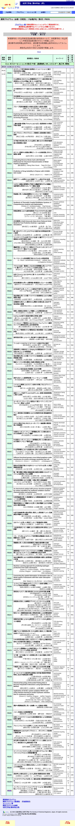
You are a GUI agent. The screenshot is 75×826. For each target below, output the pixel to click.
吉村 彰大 (47, 659)
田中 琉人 (40, 181)
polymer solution (58, 157)
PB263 (9, 545)
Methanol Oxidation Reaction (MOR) (59, 489)
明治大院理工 (36, 188)
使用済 (30, 557)
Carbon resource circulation (58, 606)
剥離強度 (34, 552)
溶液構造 (19, 143)
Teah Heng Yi (35, 608)
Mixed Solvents (58, 299)
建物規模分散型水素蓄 (35, 472)
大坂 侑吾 (47, 396)
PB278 (9, 676)
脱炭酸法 (30, 497)
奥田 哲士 (34, 563)
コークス (19, 362)
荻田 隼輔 (27, 73)
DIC (40, 251)
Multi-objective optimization (58, 281)
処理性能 (49, 557)
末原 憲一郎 (47, 678)
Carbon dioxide (58, 780)
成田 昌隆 (24, 664)
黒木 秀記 (47, 427)
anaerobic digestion (59, 667)
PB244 (9, 426)
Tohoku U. (25, 206)
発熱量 (30, 369)
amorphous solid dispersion (58, 172)
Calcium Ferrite (58, 325)
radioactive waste (59, 705)
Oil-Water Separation (60, 563)
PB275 (9, 650)
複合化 (24, 349)
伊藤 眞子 (49, 714)
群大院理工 (27, 345)
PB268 (9, 586)
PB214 (9, 188)
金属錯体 (16, 302)
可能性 (33, 585)
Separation (57, 718)
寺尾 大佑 (39, 469)
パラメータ (43, 282)
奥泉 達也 (32, 388)
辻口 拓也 (29, 398)
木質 (26, 296)
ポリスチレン (42, 731)
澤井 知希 (30, 333)
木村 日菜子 (28, 299)
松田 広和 (49, 776)
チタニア (30, 536)
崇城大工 (18, 782)
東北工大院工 (19, 83)
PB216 (9, 205)
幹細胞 (16, 194)
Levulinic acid (57, 649)
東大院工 (25, 226)
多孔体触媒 (18, 512)
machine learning (58, 249)
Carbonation (57, 626)
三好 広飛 (29, 469)
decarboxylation (58, 497)
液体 (18, 441)
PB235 (9, 351)
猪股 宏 (49, 85)
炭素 (41, 393)
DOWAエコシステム (30, 597)
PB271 (9, 615)
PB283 (9, 720)
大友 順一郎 (48, 326)
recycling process (59, 771)
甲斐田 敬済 (39, 405)
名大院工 (20, 418)
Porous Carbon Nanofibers (58, 493)
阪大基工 (18, 73)
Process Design (58, 231)
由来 (34, 384)
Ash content (57, 370)
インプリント (35, 583)
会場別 (43, 12)
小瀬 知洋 (49, 563)
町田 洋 (38, 418)
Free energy (57, 74)
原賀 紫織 (29, 359)
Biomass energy (58, 530)
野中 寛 (41, 680)
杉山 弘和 (49, 199)
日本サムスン (32, 407)
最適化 (16, 239)
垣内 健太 (32, 110)
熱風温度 (25, 675)
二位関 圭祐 (47, 136)
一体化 (35, 789)
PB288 (9, 767)
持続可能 (33, 648)
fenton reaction (58, 540)
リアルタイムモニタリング (43, 247)
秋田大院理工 (24, 587)
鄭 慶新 (41, 688)
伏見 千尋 (49, 652)
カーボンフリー (36, 423)
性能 (31, 107)
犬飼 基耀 (29, 269)
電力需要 (19, 472)
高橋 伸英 (49, 372)
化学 (26, 237)
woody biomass (58, 356)
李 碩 (42, 226)
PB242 (9, 406)
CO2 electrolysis (58, 313)
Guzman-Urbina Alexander (42, 243)
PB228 (9, 305)
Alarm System (58, 178)
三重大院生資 (36, 676)
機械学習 (38, 184)
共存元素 (43, 591)
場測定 (19, 621)
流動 (29, 480)
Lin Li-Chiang (48, 119)
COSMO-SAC (58, 169)
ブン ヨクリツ (36, 625)
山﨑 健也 (37, 516)
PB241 (9, 395)
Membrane (57, 241)
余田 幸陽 (49, 339)
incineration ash (58, 596)
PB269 (9, 595)
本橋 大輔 (47, 623)
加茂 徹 (29, 736)
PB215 (9, 197)
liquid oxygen (57, 106)
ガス (15, 89)
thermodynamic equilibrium (58, 175)
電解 (32, 311)
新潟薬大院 (19, 561)
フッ (23, 591)
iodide (55, 661)
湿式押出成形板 (30, 673)
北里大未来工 (37, 73)
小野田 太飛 (48, 548)
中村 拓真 (47, 603)
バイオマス (32, 296)
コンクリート (38, 619)
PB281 (9, 706)
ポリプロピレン (19, 133)
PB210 (9, 154)
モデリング (21, 231)
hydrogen (56, 475)
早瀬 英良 (31, 136)
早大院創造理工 (20, 380)
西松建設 (24, 790)
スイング (19, 393)
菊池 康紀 (49, 610)
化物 (23, 655)
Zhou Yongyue (26, 571)
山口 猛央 (49, 429)
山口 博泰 (30, 452)
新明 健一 (47, 189)
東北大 (42, 85)
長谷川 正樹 (33, 664)
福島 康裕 (49, 244)
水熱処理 (19, 767)
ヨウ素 (16, 655)
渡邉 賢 (49, 688)
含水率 (43, 667)
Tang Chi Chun (46, 165)
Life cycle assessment (57, 603)
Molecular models (59, 116)
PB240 (9, 387)
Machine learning (58, 693)
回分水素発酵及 (29, 543)
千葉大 (23, 524)
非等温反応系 (45, 231)
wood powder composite (57, 674)
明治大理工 (39, 191)
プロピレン (30, 133)
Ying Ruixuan (46, 206)
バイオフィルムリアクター (28, 551)
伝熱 (34, 480)
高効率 (16, 774)
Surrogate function (59, 271)
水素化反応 (23, 774)
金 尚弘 (17, 67)
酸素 (50, 323)
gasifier (56, 466)
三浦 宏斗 (31, 554)
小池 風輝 (31, 720)
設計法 (38, 231)
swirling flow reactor (59, 336)
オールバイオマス (19, 673)
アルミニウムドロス (20, 726)
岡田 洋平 (37, 318)
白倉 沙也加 (47, 476)
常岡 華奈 (47, 676)
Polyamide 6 (57, 686)
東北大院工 (40, 83)
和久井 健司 (47, 546)
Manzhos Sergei (38, 477)
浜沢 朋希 (30, 353)
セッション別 (31, 12)
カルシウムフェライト (41, 323)
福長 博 (39, 372)
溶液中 (21, 152)
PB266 (9, 569)
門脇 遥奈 (29, 291)
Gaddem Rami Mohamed (34, 214)
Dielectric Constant (59, 189)
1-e (68, 116)
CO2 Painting (57, 80)
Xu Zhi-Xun (38, 581)
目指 (40, 268)
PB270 (9, 606)
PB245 (9, 434)
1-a (68, 73)
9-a (68, 305)
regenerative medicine (57, 198)
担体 (41, 583)
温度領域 (43, 123)
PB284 (9, 726)
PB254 (9, 506)
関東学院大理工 (26, 306)
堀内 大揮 (39, 278)
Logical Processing (59, 180)
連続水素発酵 (40, 543)
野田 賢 (49, 181)
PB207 (9, 126)
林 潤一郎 (30, 366)
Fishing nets (57, 688)
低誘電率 (16, 186)
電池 (22, 403)
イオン (19, 403)
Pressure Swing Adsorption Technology (58, 378)
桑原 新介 (47, 662)
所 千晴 (49, 599)
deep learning (58, 577)
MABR (55, 551)
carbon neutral (58, 415)
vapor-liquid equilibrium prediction (57, 128)
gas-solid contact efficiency (58, 468)
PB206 (9, 116)
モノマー (30, 186)
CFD (55, 213)
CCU (55, 631)
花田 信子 (49, 313)
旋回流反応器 (18, 337)
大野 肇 (39, 244)
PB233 (9, 338)
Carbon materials (58, 353)
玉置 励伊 (39, 196)
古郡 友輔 (47, 593)
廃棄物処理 (21, 705)
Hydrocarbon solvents (57, 735)
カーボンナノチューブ (21, 401)
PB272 (9, 624)
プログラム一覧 (20, 24)
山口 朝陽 (47, 507)
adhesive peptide (58, 588)
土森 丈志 (37, 659)
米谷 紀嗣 (49, 539)
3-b (68, 331)
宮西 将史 (29, 518)
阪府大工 (18, 284)
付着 (38, 384)
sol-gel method (58, 538)
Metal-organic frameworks (58, 114)
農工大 (17, 318)
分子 (34, 393)
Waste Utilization (58, 561)
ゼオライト (17, 522)
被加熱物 (40, 330)
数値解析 (44, 480)
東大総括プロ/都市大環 (35, 607)
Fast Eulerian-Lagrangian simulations (58, 227)
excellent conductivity (57, 461)
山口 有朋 (49, 770)
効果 (44, 552)
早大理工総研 (26, 625)
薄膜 (35, 302)
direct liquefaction (59, 358)
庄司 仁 (33, 790)
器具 (41, 107)
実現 (22, 186)
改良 (48, 179)
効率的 (32, 69)
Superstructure (58, 233)
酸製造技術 (42, 774)
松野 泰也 (47, 660)
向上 (19, 351)
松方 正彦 (49, 738)
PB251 (9, 483)
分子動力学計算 (19, 141)
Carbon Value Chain (59, 375)
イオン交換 (37, 705)
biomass (56, 385)
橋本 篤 (49, 680)
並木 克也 (47, 625)
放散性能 (30, 742)
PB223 (9, 268)
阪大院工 (29, 197)
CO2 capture (57, 642)
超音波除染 (30, 211)
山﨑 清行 (41, 770)
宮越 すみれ (47, 443)
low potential (57, 307)
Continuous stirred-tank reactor (59, 697)
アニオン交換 (47, 512)
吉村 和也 (39, 501)
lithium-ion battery (59, 407)
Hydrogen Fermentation (57, 544)
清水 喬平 (37, 345)
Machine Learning (59, 288)
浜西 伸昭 (42, 664)
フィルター (17, 343)
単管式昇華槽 (18, 480)
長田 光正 (30, 372)
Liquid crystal (57, 71)
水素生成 (41, 302)
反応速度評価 (34, 325)
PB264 (9, 552)
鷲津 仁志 (33, 74)
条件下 (24, 393)
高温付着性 (29, 316)
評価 (36, 316)
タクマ (32, 320)
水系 (15, 717)
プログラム (20, 12)
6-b (68, 188)
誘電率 (26, 184)
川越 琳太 (33, 251)
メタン (29, 337)
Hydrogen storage (59, 351)
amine (55, 293)
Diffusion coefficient (59, 135)
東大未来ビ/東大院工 (35, 605)
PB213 (9, 180)
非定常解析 (43, 449)
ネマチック (17, 69)
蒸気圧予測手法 (38, 289)
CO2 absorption (58, 142)
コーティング (42, 401)
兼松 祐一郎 (47, 608)
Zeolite (56, 525)
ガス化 (27, 465)
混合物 (49, 731)
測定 (48, 133)
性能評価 (37, 641)
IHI (21, 291)
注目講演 (17, 96)
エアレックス (29, 216)
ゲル (19, 536)
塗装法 (18, 79)
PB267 (9, 578)
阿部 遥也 (31, 83)
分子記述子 (17, 289)
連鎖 (32, 179)
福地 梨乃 (30, 284)
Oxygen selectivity (59, 508)
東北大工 (19, 269)
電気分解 (30, 441)
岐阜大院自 (19, 333)
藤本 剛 (28, 318)
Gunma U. (19, 461)
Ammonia (56, 521)
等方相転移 (25, 69)
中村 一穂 (36, 546)
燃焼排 (23, 330)
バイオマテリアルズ (20, 779)
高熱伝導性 (29, 152)
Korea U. (23, 569)
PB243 (9, 416)
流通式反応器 (18, 619)
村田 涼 (29, 235)
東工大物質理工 (27, 127)
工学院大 (37, 291)
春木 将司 (49, 156)
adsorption (57, 616)
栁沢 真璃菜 (37, 587)
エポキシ (16, 184)
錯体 (25, 583)
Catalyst (56, 776)
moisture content (58, 668)
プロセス (28, 123)
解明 (19, 719)
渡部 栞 (48, 145)
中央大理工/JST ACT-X (32, 146)
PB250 (9, 475)
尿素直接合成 (42, 311)
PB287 (9, 756)
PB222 (9, 260)
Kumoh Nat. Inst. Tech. (33, 700)
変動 (25, 472)
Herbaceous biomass (57, 372)
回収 (48, 655)
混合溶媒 (16, 296)
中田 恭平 (32, 792)
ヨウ (20, 655)
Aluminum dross (58, 726)
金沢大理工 (30, 156)
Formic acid (57, 775)
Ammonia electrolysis (57, 443)
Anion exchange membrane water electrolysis (58, 514)
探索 (50, 282)
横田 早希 (47, 587)
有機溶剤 (33, 79)
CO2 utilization (58, 312)
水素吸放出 (40, 349)
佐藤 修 (30, 768)
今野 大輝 (49, 727)
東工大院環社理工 (25, 326)
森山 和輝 (37, 782)
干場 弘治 (47, 407)
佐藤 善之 (35, 85)
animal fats (57, 500)
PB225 (9, 283)
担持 (16, 432)
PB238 (9, 371)
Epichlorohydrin (58, 781)
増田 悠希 (36, 727)
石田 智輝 (47, 544)
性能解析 (19, 425)
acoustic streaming (59, 214)
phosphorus (57, 389)
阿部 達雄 (49, 707)
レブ (38, 648)
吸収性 (19, 89)
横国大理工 (37, 544)
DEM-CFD (57, 220)
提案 (38, 186)
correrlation (57, 102)
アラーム (19, 179)
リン (31, 384)
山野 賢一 (47, 597)
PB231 (9, 325)
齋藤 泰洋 (49, 366)
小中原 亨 (40, 320)
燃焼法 (26, 323)
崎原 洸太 (35, 615)
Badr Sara (47, 260)
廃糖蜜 (16, 543)
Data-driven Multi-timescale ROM (59, 223)
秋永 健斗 (49, 509)
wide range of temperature (57, 124)
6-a (68, 180)
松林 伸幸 (49, 76)
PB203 (9, 90)
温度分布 (31, 449)
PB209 (9, 144)
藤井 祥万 (47, 605)
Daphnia (56, 711)
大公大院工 (39, 284)
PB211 (9, 163)
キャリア (16, 325)
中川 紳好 (49, 494)
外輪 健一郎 (48, 235)
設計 (28, 89)
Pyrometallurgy (58, 759)
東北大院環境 (30, 244)
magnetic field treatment (58, 155)
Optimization (57, 234)
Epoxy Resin (57, 186)
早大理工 (42, 599)
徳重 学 (31, 524)
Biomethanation (58, 791)
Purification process (59, 263)
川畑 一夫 (39, 662)
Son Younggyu (46, 700)
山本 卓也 (49, 284)
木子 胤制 (39, 554)
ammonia (56, 331)
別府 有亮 (47, 782)
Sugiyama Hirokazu (46, 262)
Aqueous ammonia (59, 434)
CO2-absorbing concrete (58, 622)
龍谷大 (25, 563)
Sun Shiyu (37, 571)
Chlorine (56, 507)
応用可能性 (23, 239)
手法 (43, 274)
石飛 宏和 (39, 494)
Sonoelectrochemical (60, 695)
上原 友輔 (29, 418)
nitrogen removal (58, 554)
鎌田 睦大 (47, 83)
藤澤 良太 (40, 524)
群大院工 (22, 494)
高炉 (15, 378)
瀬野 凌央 (41, 714)
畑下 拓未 (30, 539)
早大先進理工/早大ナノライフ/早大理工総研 (28, 738)
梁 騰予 (31, 380)
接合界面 (29, 512)
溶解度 (36, 133)
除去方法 (41, 343)
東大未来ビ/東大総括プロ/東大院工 (29, 610)
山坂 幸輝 (27, 782)
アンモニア (17, 330)
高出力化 (22, 423)
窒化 (32, 401)
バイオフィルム (26, 552)
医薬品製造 (17, 211)
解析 (40, 316)
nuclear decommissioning (59, 708)
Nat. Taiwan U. (28, 119)
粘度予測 (38, 81)
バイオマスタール (32, 343)
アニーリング (47, 237)
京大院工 (18, 235)
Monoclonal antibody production (60, 261)
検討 (25, 143)
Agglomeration (58, 318)
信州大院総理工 (25, 635)
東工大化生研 (24, 427)
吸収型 (32, 619)
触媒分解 (18, 732)
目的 (32, 765)
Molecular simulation (59, 73)
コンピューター (38, 194)
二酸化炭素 (17, 123)
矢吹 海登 (47, 720)
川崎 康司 (47, 216)
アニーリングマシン (26, 268)
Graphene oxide (58, 456)
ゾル (15, 536)
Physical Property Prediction (59, 290)
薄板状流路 (17, 503)
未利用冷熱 (20, 639)
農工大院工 (25, 278)
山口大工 (42, 509)
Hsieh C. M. (48, 174)
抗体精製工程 (28, 258)
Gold (55, 658)
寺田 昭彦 (39, 533)
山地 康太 (29, 364)
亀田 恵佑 (26, 477)
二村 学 (49, 664)
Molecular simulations (57, 119)
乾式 (15, 613)
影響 (19, 154)
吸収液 (20, 413)
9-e (68, 297)
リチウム (41, 751)
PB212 (9, 173)
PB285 (9, 734)
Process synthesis (59, 202)
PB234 (9, 345)
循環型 (27, 601)
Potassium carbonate (57, 635)
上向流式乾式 (18, 527)
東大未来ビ (36, 758)
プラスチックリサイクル (38, 601)
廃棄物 (23, 648)
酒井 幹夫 (49, 228)
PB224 (9, 276)
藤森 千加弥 (28, 501)
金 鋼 (49, 74)
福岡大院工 (30, 181)
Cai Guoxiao (47, 100)
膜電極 (34, 432)
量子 (41, 237)
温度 (15, 393)
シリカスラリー (22, 717)
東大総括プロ (23, 608)
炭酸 (15, 631)
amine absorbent (58, 418)
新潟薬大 (39, 561)
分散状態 (43, 152)
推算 (19, 125)
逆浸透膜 (37, 557)
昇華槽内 (19, 449)
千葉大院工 (27, 659)
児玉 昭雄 (49, 398)
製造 (45, 648)
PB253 (9, 499)
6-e (68, 233)
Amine (55, 644)
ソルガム (16, 369)
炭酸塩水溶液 (22, 311)
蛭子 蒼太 (47, 405)
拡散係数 (43, 133)
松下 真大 (47, 734)
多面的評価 (45, 258)
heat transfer (57, 450)
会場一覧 (7, 5)
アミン (29, 289)
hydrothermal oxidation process (59, 536)
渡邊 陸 (31, 313)
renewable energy (59, 476)
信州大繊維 (25, 371)
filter (55, 346)
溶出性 (30, 591)
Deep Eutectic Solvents (58, 144)
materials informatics (60, 89)
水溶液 (32, 655)
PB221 (9, 251)
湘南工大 (26, 108)
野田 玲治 (47, 345)
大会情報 (8, 12)
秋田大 (42, 589)
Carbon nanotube (59, 441)
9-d (68, 387)
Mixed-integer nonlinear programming (58, 206)
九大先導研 (38, 364)
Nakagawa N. (48, 461)
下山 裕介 (49, 129)
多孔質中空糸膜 (19, 740)
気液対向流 (39, 413)
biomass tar (57, 344)
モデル (43, 184)
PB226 (9, 291)
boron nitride (57, 404)
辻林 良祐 (41, 347)
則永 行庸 (47, 418)
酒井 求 (48, 736)
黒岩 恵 (48, 531)
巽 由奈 (48, 127)
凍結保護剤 (27, 194)
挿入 (22, 302)
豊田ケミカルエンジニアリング (25, 662)
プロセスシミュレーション (27, 633)
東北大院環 (38, 269)
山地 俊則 (47, 252)
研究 (50, 289)
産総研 (16, 320)
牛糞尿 (16, 667)
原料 (29, 726)
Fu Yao (36, 100)
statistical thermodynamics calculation (58, 92)
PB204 (9, 100)
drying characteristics (58, 677)
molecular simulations (57, 579)
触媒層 (43, 423)
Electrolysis (57, 569)
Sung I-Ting (38, 119)
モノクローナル (19, 258)
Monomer (56, 137)
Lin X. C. (40, 174)
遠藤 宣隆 (39, 507)
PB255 (9, 515)
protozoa (56, 670)
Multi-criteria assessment (57, 257)
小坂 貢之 (37, 326)
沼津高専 (18, 299)
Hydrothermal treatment (57, 768)
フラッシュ (39, 740)
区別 (20, 601)
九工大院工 (39, 366)
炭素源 (16, 601)
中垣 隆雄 (49, 380)
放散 (44, 740)
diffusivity (56, 97)
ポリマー (39, 79)
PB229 (9, 312)
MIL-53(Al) (57, 725)
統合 (41, 631)
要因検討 (28, 351)
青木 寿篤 (37, 396)
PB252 (9, 491)
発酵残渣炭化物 (26, 613)
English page (70, 0)
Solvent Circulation (59, 296)
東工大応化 (25, 476)
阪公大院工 (39, 539)
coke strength (57, 364)
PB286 (9, 744)
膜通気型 (16, 551)
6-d (68, 251)
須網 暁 (49, 333)
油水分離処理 (18, 557)
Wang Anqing (36, 206)
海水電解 (40, 503)
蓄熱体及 (33, 330)
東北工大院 (20, 136)
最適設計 (37, 282)
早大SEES (38, 595)
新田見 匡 (49, 794)
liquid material (58, 111)
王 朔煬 (39, 156)
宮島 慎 (49, 320)
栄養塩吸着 (48, 613)
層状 (28, 302)
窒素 (15, 311)
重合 (25, 249)
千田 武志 (49, 347)
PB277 (9, 668)
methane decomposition (58, 340)
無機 (32, 705)
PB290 (9, 781)
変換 (23, 123)
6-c (68, 224)
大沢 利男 (47, 408)
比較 (47, 543)
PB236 (9, 358)
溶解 (44, 655)
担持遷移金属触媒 (38, 536)
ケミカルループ (19, 323)
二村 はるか (39, 216)
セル (29, 503)
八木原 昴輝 (47, 241)
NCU (32, 174)
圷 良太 (36, 635)
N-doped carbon (58, 783)
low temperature (58, 453)
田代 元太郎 (30, 416)
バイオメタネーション (24, 789)
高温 (28, 522)
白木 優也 (47, 188)
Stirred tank (57, 284)
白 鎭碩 (40, 407)
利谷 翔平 (49, 533)
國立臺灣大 (22, 165)
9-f (68, 523)
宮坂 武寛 (49, 110)
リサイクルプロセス (20, 753)
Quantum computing (59, 239)
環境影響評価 (32, 753)
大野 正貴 (47, 561)
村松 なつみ (47, 768)
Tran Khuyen (47, 643)
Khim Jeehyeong (47, 573)
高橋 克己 (49, 292)
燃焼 (22, 384)
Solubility (56, 134)
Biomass (56, 647)
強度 (32, 362)
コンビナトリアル (19, 237)
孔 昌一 (49, 103)
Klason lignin (57, 368)
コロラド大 (24, 110)
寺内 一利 (47, 251)
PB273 (9, 634)
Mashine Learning (59, 571)
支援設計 (46, 194)
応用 (28, 403)
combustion (57, 387)
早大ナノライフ (36, 408)
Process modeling (59, 609)
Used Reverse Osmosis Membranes (58, 558)
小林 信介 (40, 333)
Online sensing (58, 252)
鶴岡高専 (40, 707)
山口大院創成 (28, 507)
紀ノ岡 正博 (47, 197)
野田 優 (39, 313)
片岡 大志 (29, 129)
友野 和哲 (49, 308)
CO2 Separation (58, 327)
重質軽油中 (17, 731)
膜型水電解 (17, 514)
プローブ (16, 107)
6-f (68, 276)
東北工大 (26, 85)
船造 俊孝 (47, 102)
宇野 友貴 (36, 197)
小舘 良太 (30, 652)
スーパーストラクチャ (21, 751)
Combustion (57, 319)
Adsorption (57, 523)
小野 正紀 (39, 380)
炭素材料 (16, 349)
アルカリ (19, 631)
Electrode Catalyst (59, 491)
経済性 (21, 474)
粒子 (23, 316)
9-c (68, 312)
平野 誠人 (39, 776)
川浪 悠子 (37, 189)
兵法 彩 (48, 607)
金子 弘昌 (49, 191)
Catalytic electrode (59, 436)
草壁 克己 (49, 784)
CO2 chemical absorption (58, 742)
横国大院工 (39, 794)
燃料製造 (22, 499)
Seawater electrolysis (57, 504)
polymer (56, 87)
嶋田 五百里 (47, 371)
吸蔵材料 (40, 522)
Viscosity (56, 82)
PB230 (9, 318)
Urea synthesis (58, 310)
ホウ (35, 401)
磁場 (15, 154)
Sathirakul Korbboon (33, 260)
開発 (45, 107)
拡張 (35, 107)
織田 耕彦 (39, 129)
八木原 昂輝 (29, 271)
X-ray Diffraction (58, 163)
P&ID (55, 275)
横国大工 (41, 790)
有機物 (40, 551)
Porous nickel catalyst (57, 518)
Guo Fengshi (34, 569)
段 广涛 (48, 226)
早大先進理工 (20, 313)
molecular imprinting (59, 586)
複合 (45, 765)
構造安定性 (24, 325)
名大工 (19, 643)
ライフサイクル (22, 650)
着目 (34, 512)
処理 (23, 179)
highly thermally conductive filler (58, 151)
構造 (34, 186)
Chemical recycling (59, 732)
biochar (56, 614)
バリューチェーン (37, 378)
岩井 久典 (47, 595)
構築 (48, 184)
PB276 (9, 659)
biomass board (58, 680)
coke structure (58, 362)
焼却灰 (16, 591)
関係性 (38, 362)
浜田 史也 (37, 252)
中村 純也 (47, 745)
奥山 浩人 (47, 516)
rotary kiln (56, 465)
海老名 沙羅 (38, 435)
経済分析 (34, 650)
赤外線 (39, 673)
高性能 (41, 512)
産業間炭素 (27, 378)
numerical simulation (59, 416)
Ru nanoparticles (58, 445)
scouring (56, 552)
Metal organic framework (57, 161)
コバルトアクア (19, 583)
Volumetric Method (59, 399)
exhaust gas (57, 332)
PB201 (9, 73)
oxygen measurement (58, 108)
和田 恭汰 (30, 561)
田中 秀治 (47, 792)
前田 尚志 (29, 92)
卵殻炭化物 (36, 613)
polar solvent (57, 359)
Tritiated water (58, 584)
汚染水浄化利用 (23, 585)
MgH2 (55, 349)
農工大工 (25, 531)
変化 (45, 527)
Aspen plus (57, 633)
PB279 (9, 685)
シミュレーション (40, 69)
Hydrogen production (60, 433)
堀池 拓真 (39, 299)
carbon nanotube (58, 406)
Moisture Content (58, 532)
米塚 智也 (47, 754)
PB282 (9, 713)
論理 (15, 179)
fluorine (56, 594)
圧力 (32, 639)
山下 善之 (49, 278)
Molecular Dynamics (59, 147)
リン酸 (42, 648)
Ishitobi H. (36, 461)
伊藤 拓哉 (49, 299)
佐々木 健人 (37, 427)
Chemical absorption (59, 641)
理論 (26, 81)
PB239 (9, 379)
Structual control (58, 429)
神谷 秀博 (47, 318)
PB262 (9, 538)
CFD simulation (58, 286)
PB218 (9, 224)
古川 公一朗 (47, 108)
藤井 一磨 (35, 531)
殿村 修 (38, 235)
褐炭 (15, 362)
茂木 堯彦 (29, 102)
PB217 (9, 214)
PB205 (9, 108)
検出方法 (43, 179)
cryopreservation (58, 194)
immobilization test (59, 713)
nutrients (56, 613)
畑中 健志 (41, 339)
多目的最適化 (18, 282)
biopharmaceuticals (59, 216)
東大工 (30, 196)
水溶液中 (19, 433)
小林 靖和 (47, 445)
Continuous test (58, 547)
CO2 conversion (58, 122)
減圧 (34, 740)
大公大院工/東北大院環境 (22, 243)
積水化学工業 (27, 189)
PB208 (9, 135)
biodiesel (56, 499)
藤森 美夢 (39, 127)
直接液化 (40, 296)
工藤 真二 (47, 364)
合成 (35, 237)
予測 (31, 184)
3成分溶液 (45, 79)
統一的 (16, 231)
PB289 (9, 775)
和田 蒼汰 (47, 213)
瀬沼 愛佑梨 (39, 306)
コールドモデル (38, 465)
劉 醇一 (49, 524)
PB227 (9, 297)
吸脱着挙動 (48, 393)
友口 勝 (40, 597)
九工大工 (19, 364)
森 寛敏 (49, 92)
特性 (31, 247)
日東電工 (19, 776)
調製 (45, 583)
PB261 (9, 530)
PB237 (9, 364)
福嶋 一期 (36, 241)
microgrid (56, 473)
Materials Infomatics (59, 188)
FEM (55, 365)
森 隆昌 (49, 722)
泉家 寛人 (47, 790)
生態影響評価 (28, 712)
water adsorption (58, 576)
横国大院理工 (25, 546)
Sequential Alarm (58, 181)
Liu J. (27, 461)
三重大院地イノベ (34, 678)
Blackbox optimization (57, 268)
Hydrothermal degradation (57, 683)
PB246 (9, 443)
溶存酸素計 (24, 107)
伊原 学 (49, 477)
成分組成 (24, 369)
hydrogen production (59, 337)
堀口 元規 (24, 320)
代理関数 (38, 266)
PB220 (9, 241)
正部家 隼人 (47, 291)
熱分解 (33, 337)
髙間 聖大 (28, 643)
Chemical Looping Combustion (59, 323)
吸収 (34, 141)
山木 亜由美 (47, 758)
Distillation (57, 203)
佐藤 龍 (39, 652)
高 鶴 (30, 494)
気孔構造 (27, 362)
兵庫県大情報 (24, 74)
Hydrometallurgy (58, 757)
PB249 (9, 467)
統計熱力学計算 (41, 89)
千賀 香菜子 (28, 482)
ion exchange (57, 704)
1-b (68, 154)
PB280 (9, 696)
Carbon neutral (58, 624)
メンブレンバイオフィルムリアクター (26, 787)
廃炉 (15, 705)
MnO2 (55, 305)
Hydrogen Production (57, 303)
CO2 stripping (58, 745)
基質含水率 (39, 527)
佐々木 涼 (47, 306)
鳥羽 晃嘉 (47, 416)
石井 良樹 (47, 73)
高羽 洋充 (36, 292)
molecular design (58, 196)
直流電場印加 (37, 717)
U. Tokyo (21, 260)
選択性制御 (21, 505)
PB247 (9, 451)
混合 (26, 667)
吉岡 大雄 (36, 476)
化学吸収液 (21, 641)
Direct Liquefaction (59, 297)
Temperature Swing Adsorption (59, 393)
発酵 (28, 527)
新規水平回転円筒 (19, 465)
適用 (16, 233)
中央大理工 (18, 92)
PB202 (9, 82)
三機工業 (32, 347)
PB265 (9, 560)
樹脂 (20, 184)
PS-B (39, 52)
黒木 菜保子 (40, 92)
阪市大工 (20, 539)
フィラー (35, 152)
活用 (36, 268)
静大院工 (20, 102)
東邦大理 (26, 727)
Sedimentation (58, 719)
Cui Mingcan (47, 571)
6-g (68, 260)
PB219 (9, 233)
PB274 (9, 642)
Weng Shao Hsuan (33, 165)
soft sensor (57, 274)
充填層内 (27, 413)
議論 (23, 71)
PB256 (9, 523)
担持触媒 (18, 497)
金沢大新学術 (38, 398)
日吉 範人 (38, 768)
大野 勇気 (36, 108)
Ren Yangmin (46, 569)
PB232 (9, 331)
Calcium (56, 316)
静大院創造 (27, 100)
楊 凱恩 (34, 226)
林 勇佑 (48, 196)
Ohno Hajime (31, 208)
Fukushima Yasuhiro (45, 208)
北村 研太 (40, 722)
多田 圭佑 (36, 371)
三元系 (36, 751)
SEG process (57, 382)
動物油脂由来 (41, 497)
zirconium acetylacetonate (58, 100)
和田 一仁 (29, 776)
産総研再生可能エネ (35, 445)
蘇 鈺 (33, 688)
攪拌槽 (30, 282)
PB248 (9, 459)
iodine (55, 659)
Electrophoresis (58, 721)
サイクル (47, 349)
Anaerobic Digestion (59, 528)
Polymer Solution (58, 83)
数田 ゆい (31, 668)
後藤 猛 (49, 589)
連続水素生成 (42, 337)
